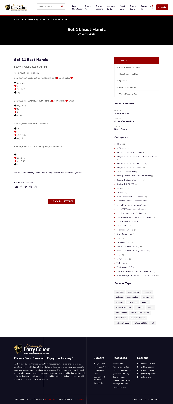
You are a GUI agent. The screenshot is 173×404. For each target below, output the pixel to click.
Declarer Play (124, 188)
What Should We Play (127, 267)
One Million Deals (125, 234)
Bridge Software (144, 377)
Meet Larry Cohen (101, 367)
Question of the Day (128, 74)
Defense (122, 192)
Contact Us (144, 7)
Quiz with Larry (119, 377)
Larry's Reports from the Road (130, 221)
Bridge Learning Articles (35, 19)
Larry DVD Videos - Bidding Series (132, 209)
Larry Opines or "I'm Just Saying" (131, 213)
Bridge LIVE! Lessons (146, 367)
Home (16, 19)
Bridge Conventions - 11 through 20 (133, 163)
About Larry (123, 7)
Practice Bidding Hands (130, 67)
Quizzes (123, 80)
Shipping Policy (152, 399)
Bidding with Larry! (127, 87)
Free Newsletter (77, 7)
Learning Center (111, 7)
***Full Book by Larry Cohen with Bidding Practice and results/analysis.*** (48, 172)
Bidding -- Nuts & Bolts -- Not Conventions (135, 176)
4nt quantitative (122, 323)
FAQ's (120, 255)
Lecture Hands (124, 259)
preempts (147, 292)
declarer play (133, 292)
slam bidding (132, 297)
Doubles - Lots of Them (127, 172)
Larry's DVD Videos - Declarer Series (133, 205)
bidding (145, 302)
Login (162, 7)
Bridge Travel (88, 7)
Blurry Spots (120, 129)
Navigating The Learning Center (130, 152)
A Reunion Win (121, 113)
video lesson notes (124, 307)
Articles (123, 60)
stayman (119, 302)
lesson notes (121, 313)
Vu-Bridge (122, 263)
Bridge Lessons (99, 7)
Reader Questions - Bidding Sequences (134, 250)
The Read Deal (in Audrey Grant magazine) (136, 271)
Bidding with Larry (120, 384)
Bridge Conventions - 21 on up (131, 167)
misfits (150, 307)
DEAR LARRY (124, 225)
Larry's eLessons (119, 387)
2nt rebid (140, 307)
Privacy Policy (138, 399)
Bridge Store (133, 7)
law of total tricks (137, 318)
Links (96, 373)
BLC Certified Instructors (99, 378)
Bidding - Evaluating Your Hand (131, 180)
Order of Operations (124, 121)
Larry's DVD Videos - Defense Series (133, 201)
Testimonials (99, 370)
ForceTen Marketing (81, 399)
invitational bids (140, 323)
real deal (120, 292)
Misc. (120, 238)
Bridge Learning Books (146, 373)
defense (119, 297)
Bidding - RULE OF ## (127, 184)
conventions (147, 297)
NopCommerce (51, 399)
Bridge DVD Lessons (145, 370)
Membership (118, 363)
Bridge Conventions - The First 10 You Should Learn (137, 158)
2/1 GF (121, 144)
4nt (152, 323)
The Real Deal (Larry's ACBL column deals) (136, 217)
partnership (132, 302)
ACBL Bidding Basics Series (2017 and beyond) (138, 275)
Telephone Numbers (126, 230)
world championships (140, 313)
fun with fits (121, 318)
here (36, 73)
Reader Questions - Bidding (129, 246)
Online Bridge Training (121, 380)
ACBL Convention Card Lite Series (132, 196)
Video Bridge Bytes (128, 94)
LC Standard (123, 148)
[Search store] (51, 6)
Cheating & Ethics (125, 242)
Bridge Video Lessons (146, 363)
